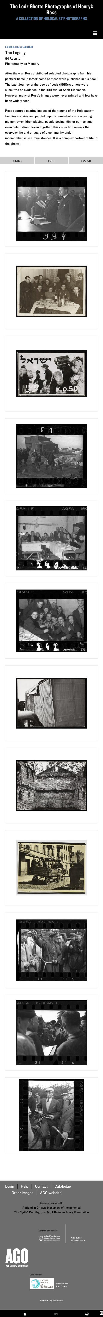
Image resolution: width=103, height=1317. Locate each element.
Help (24, 1186)
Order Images (22, 1192)
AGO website (50, 1192)
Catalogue (63, 1186)
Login (9, 1186)
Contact (41, 1186)
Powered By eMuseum (51, 1300)
